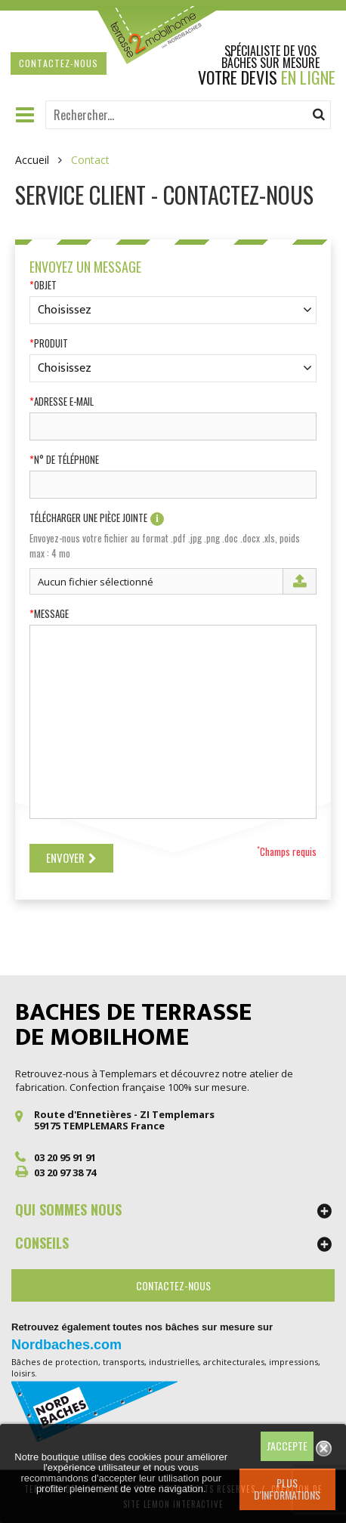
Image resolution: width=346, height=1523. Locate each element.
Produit (51, 343)
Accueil (32, 160)
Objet (45, 285)
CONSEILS (42, 1243)
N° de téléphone (66, 459)
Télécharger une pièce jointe (96, 518)
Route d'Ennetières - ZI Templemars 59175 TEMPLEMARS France (124, 1120)
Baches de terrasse (133, 1025)
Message (51, 613)
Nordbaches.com (66, 1344)
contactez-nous (58, 63)
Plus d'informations (287, 1489)
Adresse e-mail (64, 401)
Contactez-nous (173, 1285)
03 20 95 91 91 (65, 1157)
